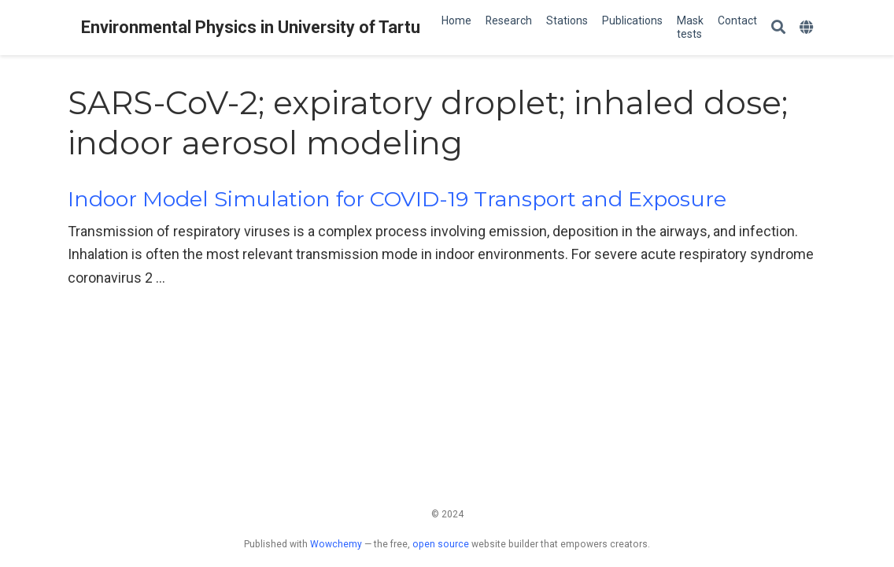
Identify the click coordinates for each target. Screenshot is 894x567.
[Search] (778, 28)
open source (440, 544)
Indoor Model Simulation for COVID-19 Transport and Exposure (397, 199)
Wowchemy (336, 544)
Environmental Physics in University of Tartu (250, 27)
